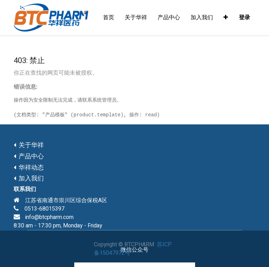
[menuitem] (108, 17)
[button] (225, 17)
